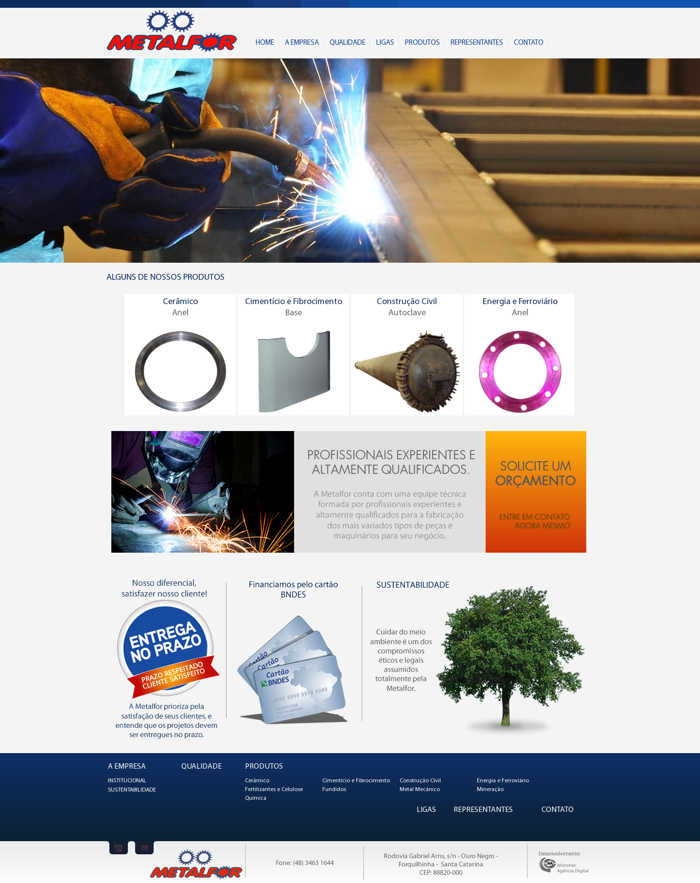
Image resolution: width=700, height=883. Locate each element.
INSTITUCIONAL (127, 781)
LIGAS (385, 43)
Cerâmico (257, 781)
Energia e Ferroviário (503, 781)
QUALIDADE (348, 43)
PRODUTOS (422, 43)
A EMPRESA (302, 43)
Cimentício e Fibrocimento (356, 781)
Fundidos (334, 790)
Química (255, 798)
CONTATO (528, 43)
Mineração (490, 790)
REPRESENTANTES (477, 43)
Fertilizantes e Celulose (274, 790)
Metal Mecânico (420, 790)
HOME (265, 43)
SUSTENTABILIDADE (132, 790)
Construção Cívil (420, 781)
